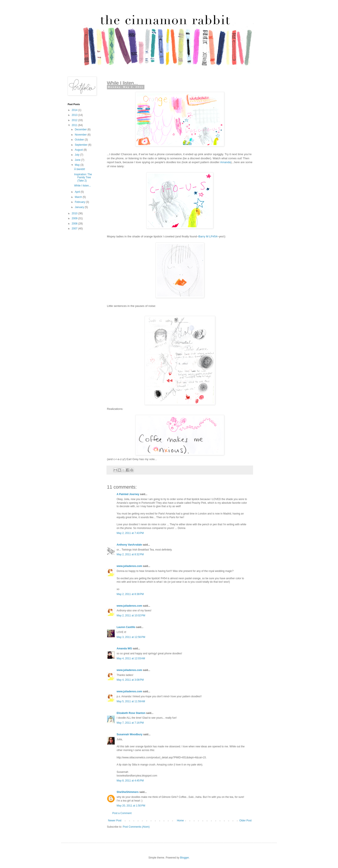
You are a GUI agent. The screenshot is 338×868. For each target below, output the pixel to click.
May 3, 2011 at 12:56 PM (131, 637)
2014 (75, 110)
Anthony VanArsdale (129, 544)
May (77, 164)
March (79, 197)
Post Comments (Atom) (136, 826)
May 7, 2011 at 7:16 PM (130, 722)
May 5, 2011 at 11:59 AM (131, 701)
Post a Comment (121, 813)
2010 (75, 213)
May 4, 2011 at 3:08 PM (130, 679)
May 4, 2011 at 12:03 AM (131, 658)
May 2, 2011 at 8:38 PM (130, 594)
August (79, 149)
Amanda (225, 162)
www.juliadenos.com (129, 566)
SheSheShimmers (128, 792)
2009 (75, 218)
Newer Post (114, 820)
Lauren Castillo (126, 627)
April (78, 191)
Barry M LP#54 (207, 236)
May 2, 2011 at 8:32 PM (130, 554)
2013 (75, 115)
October (80, 139)
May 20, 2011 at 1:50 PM (131, 805)
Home (180, 820)
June (78, 159)
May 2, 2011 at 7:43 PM (130, 533)
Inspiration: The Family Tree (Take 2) (83, 177)
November (81, 134)
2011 (75, 125)
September (81, 144)
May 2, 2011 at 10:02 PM (131, 615)
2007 (75, 228)
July (77, 154)
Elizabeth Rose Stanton (131, 713)
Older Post (245, 820)
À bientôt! (79, 169)
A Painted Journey (128, 494)
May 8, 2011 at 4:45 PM (130, 780)
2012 (75, 120)
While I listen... (82, 185)
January (80, 207)
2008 (75, 223)
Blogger (184, 857)
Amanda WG (124, 648)
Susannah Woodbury (129, 734)
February (80, 202)
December (81, 129)
